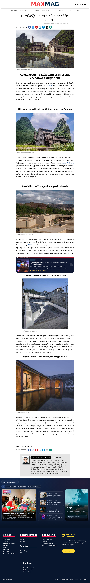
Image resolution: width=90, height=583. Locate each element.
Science (22, 553)
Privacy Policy (64, 579)
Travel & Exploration (29, 568)
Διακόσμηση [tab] (22, 486)
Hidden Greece (27, 572)
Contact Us (78, 579)
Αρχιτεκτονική (31, 23)
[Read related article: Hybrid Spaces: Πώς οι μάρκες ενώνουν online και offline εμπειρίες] (45, 265)
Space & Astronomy (9, 553)
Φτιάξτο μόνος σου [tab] (34, 486)
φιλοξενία (49, 86)
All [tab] (3, 486)
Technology (23, 551)
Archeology (6, 549)
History (5, 547)
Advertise (85, 579)
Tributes (5, 541)
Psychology (45, 541)
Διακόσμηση (39, 23)
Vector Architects (68, 163)
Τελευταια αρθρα (57, 457)
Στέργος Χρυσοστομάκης (61, 23)
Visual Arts (6, 551)
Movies (22, 540)
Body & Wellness (47, 540)
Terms (71, 579)
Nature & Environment (49, 545)
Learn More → (68, 551)
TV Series (22, 541)
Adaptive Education (9, 543)
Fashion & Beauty (47, 543)
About (56, 579)
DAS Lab (31, 245)
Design (24, 23)
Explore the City (28, 570)
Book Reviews (7, 540)
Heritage (5, 545)
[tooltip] (76, 4)
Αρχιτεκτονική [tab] (11, 486)
